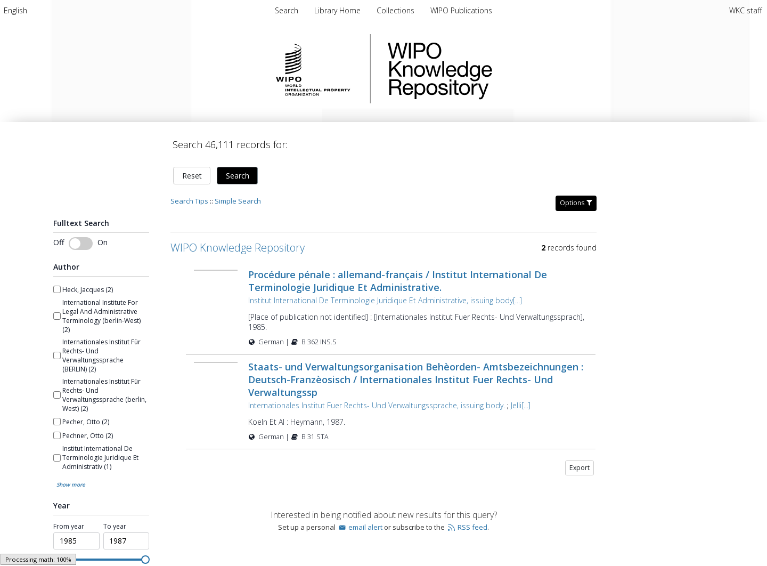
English (15, 10)
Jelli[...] (521, 405)
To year (114, 526)
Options (576, 202)
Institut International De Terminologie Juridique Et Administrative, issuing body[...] (385, 300)
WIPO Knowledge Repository (484, 68)
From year (68, 526)
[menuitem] (15, 10)
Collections (397, 10)
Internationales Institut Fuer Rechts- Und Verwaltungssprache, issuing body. (376, 405)
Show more (70, 484)
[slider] (145, 559)
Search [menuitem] (286, 10)
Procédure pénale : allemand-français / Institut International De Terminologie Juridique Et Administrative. (397, 281)
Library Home (338, 10)
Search (237, 176)
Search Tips (189, 201)
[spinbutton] (76, 540)
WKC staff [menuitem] (745, 10)
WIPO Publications (461, 10)
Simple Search (238, 201)
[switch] (81, 243)
